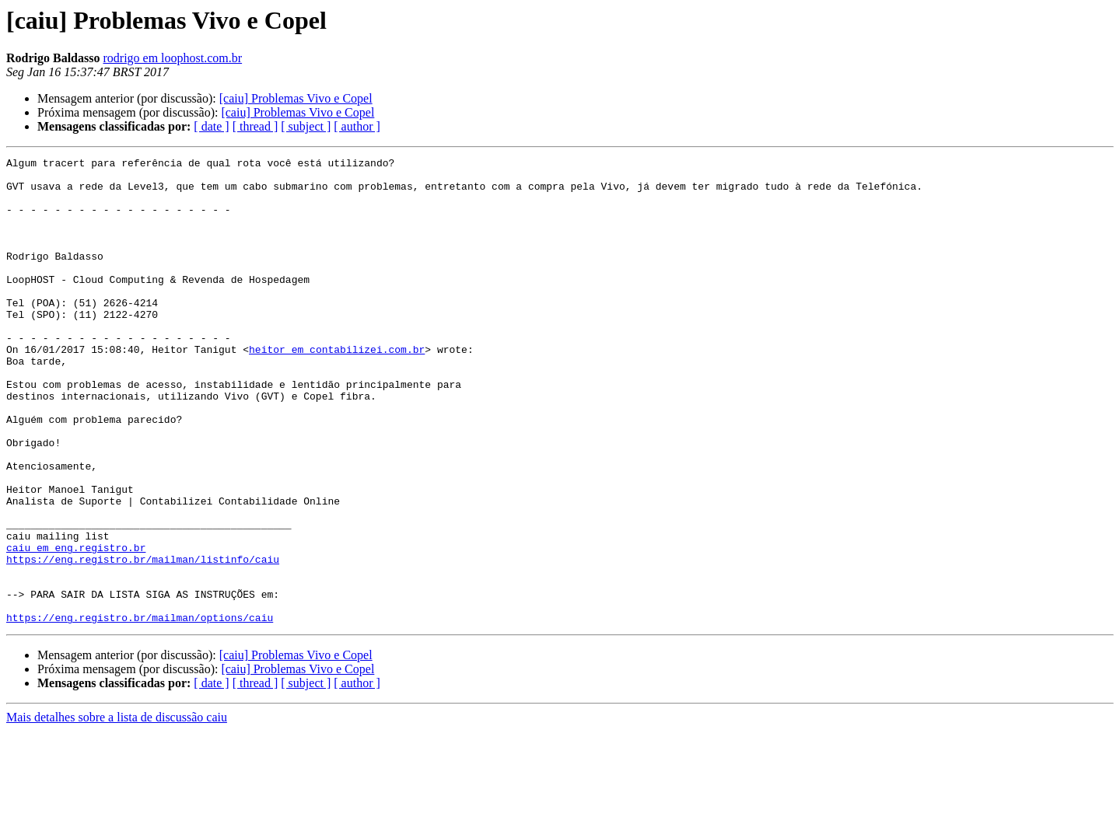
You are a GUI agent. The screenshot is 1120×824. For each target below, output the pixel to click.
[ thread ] (255, 126)
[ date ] (211, 126)
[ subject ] (306, 126)
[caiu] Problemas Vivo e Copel (296, 98)
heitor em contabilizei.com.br (337, 389)
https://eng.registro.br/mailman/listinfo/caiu (142, 641)
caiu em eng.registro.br (75, 627)
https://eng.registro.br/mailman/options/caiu (139, 711)
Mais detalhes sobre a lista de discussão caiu (116, 810)
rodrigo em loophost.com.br (172, 58)
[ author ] (357, 126)
